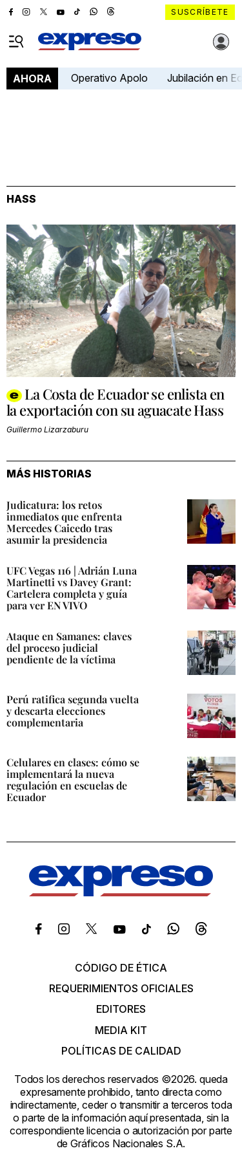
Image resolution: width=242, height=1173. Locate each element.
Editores (121, 1009)
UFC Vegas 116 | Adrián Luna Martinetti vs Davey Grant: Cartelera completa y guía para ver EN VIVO (71, 588)
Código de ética (121, 968)
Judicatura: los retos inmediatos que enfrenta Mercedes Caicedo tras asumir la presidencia (64, 522)
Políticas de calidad (121, 1051)
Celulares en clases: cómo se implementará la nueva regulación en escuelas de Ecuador (72, 779)
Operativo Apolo (109, 77)
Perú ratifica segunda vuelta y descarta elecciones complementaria (72, 710)
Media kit (121, 1030)
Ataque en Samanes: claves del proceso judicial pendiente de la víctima (69, 647)
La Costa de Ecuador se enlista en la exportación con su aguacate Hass (115, 402)
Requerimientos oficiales (121, 988)
